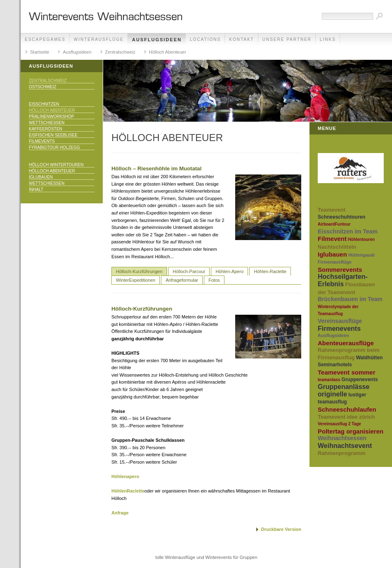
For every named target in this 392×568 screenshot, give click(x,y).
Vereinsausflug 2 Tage (339, 424)
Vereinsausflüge (340, 321)
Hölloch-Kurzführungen (139, 271)
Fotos (214, 280)
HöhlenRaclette (127, 490)
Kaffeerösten (45, 129)
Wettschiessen (46, 122)
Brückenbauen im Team (350, 299)
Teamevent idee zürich (346, 417)
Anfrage (120, 512)
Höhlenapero (125, 476)
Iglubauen (41, 177)
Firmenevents (339, 328)
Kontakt (241, 39)
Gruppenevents (360, 379)
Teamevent (331, 210)
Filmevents (42, 141)
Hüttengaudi (361, 254)
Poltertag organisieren (350, 431)
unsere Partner (287, 39)
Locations (205, 39)
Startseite (39, 51)
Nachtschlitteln (337, 247)
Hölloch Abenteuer (167, 51)
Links (328, 39)
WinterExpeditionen (135, 280)
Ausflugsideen (157, 39)
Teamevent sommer (346, 372)
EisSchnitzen (44, 104)
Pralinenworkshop (51, 116)
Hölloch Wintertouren (56, 165)
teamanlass (329, 379)
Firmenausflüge (335, 261)
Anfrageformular (181, 280)
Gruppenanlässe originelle (343, 390)
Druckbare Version (281, 529)
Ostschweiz (43, 87)
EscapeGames (45, 39)
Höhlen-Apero (229, 271)
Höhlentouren (361, 239)
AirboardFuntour (334, 224)
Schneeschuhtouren (341, 217)
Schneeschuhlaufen (347, 409)
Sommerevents (340, 269)
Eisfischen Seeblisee (53, 135)
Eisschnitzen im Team (348, 231)
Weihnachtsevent (345, 445)
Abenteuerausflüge (346, 342)
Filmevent (332, 238)
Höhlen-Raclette (270, 271)
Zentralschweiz (120, 51)
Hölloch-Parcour (189, 271)
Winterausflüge (99, 39)
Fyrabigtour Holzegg (54, 147)
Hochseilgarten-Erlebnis (343, 280)
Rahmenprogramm (342, 453)
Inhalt (36, 189)
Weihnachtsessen (342, 438)
